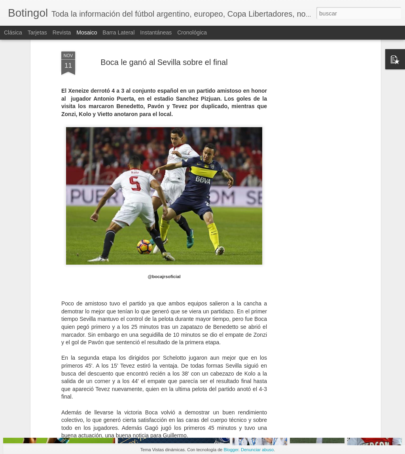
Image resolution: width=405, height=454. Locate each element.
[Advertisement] (310, 141)
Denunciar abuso (257, 449)
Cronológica (192, 32)
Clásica (13, 32)
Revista (62, 32)
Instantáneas (156, 32)
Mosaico (86, 32)
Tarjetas (37, 32)
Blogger (231, 449)
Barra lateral (118, 32)
